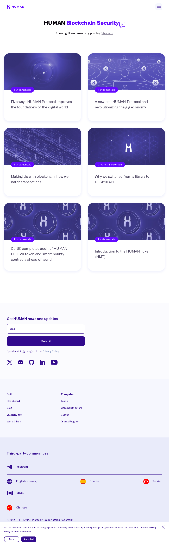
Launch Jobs (14, 415)
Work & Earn (14, 422)
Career (65, 415)
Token (64, 401)
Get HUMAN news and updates (32, 319)
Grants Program (70, 422)
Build (10, 394)
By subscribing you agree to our (33, 351)
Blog (9, 408)
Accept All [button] (29, 539)
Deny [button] (11, 539)
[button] (163, 527)
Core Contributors (71, 408)
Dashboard (13, 401)
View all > (107, 33)
